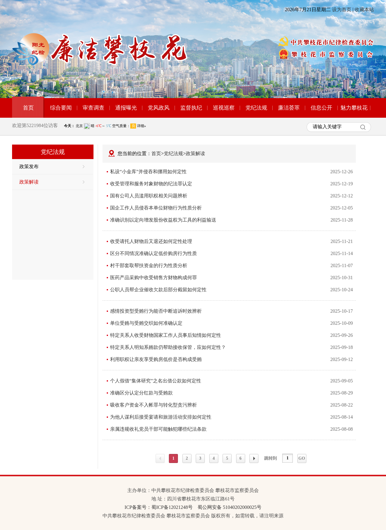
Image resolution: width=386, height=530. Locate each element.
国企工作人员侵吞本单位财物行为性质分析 (156, 207)
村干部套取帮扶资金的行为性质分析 (148, 265)
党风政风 (158, 108)
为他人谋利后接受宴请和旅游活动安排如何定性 (160, 417)
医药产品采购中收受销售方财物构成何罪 (153, 277)
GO (302, 458)
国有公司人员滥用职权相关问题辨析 (148, 195)
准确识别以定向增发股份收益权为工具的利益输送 (163, 219)
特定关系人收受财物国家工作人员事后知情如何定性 (165, 335)
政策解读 (51, 181)
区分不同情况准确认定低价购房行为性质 (153, 253)
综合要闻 (61, 108)
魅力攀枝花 (354, 108)
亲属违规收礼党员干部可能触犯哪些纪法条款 (158, 429)
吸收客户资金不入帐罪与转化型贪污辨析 (153, 404)
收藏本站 (364, 9)
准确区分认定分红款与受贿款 (141, 392)
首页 (28, 108)
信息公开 (321, 108)
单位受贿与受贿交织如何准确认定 (146, 323)
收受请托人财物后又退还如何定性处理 (151, 241)
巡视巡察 (224, 108)
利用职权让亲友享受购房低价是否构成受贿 (156, 359)
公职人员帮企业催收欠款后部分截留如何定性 (158, 289)
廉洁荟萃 (289, 108)
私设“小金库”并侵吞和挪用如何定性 (148, 171)
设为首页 (341, 9)
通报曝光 (126, 108)
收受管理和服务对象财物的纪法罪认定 (151, 183)
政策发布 (51, 166)
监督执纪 (191, 108)
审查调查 (93, 108)
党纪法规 (256, 108)
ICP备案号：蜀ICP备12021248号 (159, 507)
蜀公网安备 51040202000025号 (229, 507)
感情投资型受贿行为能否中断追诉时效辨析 (156, 311)
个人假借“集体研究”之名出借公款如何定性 (155, 380)
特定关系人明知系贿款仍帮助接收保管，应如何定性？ (168, 347)
